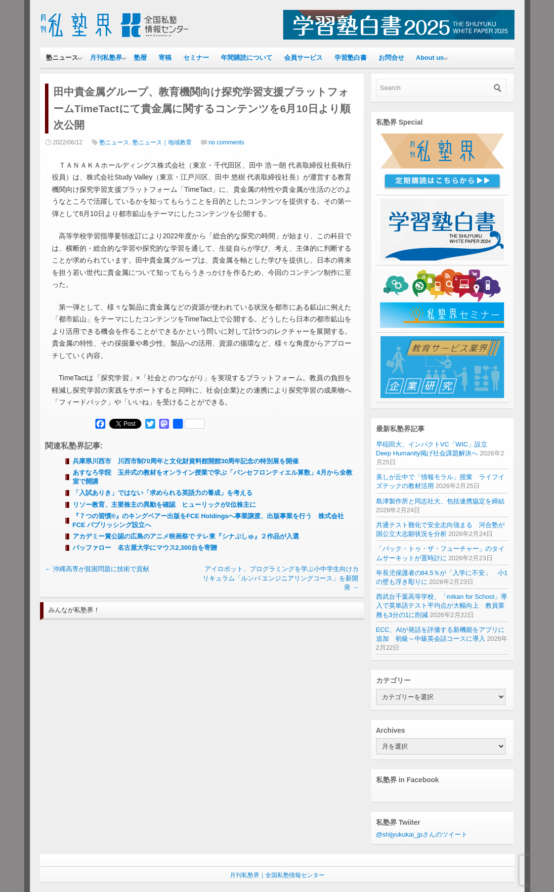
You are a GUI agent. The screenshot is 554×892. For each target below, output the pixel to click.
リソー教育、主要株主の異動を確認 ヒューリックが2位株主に (167, 504)
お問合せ (391, 57)
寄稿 (165, 57)
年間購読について (246, 57)
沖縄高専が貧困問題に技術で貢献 (97, 569)
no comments (226, 142)
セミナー (196, 57)
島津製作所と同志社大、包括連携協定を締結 (440, 501)
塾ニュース (62, 57)
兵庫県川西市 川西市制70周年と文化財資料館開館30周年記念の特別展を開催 (186, 461)
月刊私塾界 (106, 57)
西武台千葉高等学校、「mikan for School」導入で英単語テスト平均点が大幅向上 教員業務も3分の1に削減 (442, 605)
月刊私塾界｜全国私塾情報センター (277, 875)
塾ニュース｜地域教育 (162, 142)
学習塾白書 (351, 57)
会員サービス (303, 57)
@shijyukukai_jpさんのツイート (422, 834)
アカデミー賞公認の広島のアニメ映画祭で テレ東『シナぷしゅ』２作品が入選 (186, 536)
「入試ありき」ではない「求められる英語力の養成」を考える (163, 492)
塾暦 (140, 57)
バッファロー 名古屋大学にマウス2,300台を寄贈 (145, 547)
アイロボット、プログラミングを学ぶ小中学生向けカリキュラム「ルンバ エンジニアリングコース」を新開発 (281, 577)
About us (430, 57)
